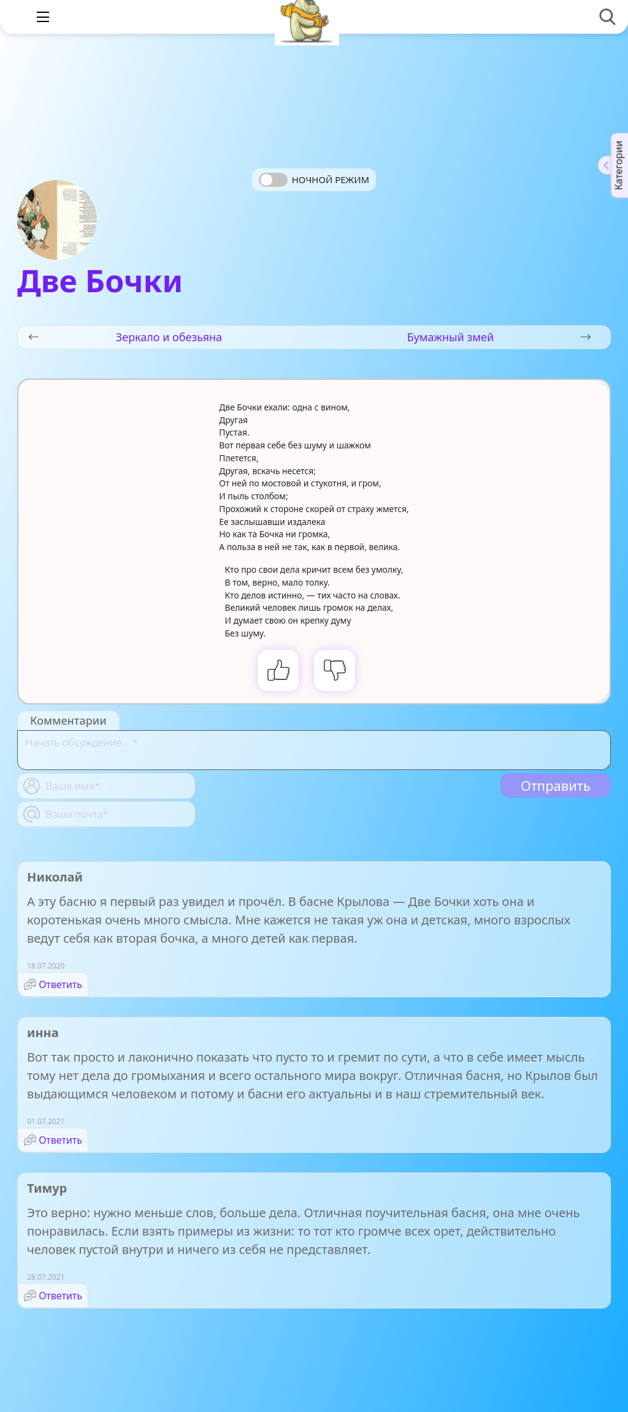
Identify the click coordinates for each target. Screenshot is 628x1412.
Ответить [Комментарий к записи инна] (60, 1140)
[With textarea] (314, 750)
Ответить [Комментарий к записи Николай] (60, 984)
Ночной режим (330, 179)
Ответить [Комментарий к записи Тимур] (60, 1295)
